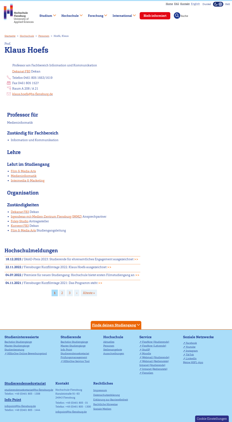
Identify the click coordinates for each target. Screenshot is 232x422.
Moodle (146, 353)
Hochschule (27, 36)
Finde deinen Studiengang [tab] (116, 324)
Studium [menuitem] (45, 14)
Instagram (192, 350)
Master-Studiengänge (17, 345)
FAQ (176, 3)
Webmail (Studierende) (155, 357)
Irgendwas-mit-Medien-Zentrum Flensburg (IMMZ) (46, 217)
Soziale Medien (102, 409)
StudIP (146, 349)
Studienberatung (14, 349)
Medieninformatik (24, 176)
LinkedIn (191, 358)
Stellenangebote (112, 349)
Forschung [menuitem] (95, 14)
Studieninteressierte (22, 337)
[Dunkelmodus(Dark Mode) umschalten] (218, 4)
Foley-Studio (20, 221)
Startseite (10, 36)
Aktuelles (108, 342)
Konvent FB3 (20, 226)
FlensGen (147, 373)
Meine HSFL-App (193, 362)
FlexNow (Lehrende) (154, 345)
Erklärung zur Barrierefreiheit (110, 399)
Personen (43, 36)
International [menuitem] (122, 14)
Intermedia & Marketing (27, 181)
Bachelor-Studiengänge (18, 342)
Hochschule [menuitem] (70, 14)
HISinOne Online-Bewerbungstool (27, 353)
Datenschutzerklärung (106, 395)
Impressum (100, 390)
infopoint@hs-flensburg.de (20, 406)
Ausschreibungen (113, 353)
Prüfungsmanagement (74, 357)
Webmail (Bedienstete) (155, 361)
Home (169, 3)
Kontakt (185, 3)
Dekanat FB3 (21, 71)
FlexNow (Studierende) (155, 342)
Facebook (191, 343)
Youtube (190, 347)
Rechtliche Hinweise (105, 404)
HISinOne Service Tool (76, 361)
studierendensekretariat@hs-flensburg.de (29, 389)
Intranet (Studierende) (152, 365)
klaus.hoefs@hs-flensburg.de (32, 94)
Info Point (66, 349)
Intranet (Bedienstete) (154, 369)
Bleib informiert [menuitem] (155, 16)
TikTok (190, 354)
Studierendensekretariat (75, 353)
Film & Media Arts (23, 171)
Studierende (71, 337)
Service (145, 337)
